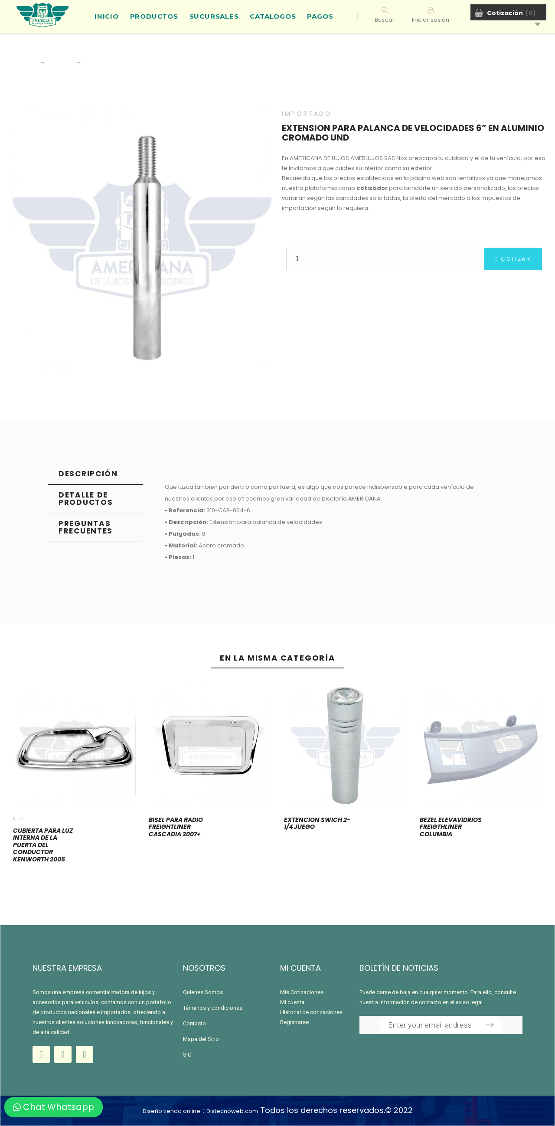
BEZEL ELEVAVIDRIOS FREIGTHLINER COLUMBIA (451, 826)
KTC (18, 818)
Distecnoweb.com (232, 1111)
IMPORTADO (307, 114)
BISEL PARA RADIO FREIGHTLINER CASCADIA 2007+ (176, 826)
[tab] (95, 474)
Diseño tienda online (171, 1111)
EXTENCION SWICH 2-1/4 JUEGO (317, 823)
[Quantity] (384, 259)
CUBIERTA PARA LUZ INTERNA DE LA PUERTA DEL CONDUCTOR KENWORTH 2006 (43, 845)
